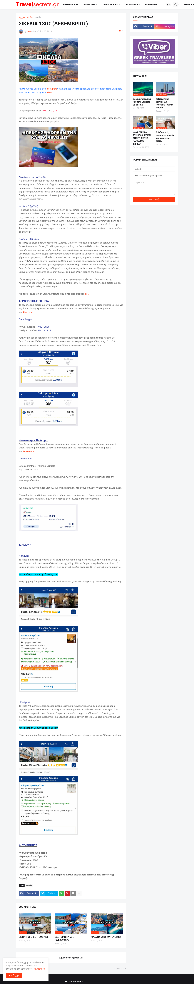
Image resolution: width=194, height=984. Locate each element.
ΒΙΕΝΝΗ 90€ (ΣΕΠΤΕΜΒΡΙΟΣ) (34, 937)
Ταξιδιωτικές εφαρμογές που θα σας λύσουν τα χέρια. (165, 136)
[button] (168, 4)
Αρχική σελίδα (26, 17)
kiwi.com (27, 312)
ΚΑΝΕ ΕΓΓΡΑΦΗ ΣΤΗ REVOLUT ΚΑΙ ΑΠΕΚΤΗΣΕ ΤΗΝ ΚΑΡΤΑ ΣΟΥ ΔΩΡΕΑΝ (142, 138)
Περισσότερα (38, 969)
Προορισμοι (131, 4)
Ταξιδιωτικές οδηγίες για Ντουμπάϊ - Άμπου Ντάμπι (165, 103)
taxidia (38, 17)
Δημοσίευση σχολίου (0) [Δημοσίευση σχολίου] (71, 957)
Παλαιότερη (118, 968)
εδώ (49, 92)
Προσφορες (89, 4)
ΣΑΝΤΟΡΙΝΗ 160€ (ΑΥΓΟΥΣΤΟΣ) (64, 938)
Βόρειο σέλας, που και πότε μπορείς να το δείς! (142, 102)
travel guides (110, 4)
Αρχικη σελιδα (70, 4)
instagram (52, 88)
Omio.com (28, 451)
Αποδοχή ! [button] (14, 975)
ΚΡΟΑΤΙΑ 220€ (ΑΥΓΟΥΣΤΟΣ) (106, 937)
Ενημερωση (151, 4)
